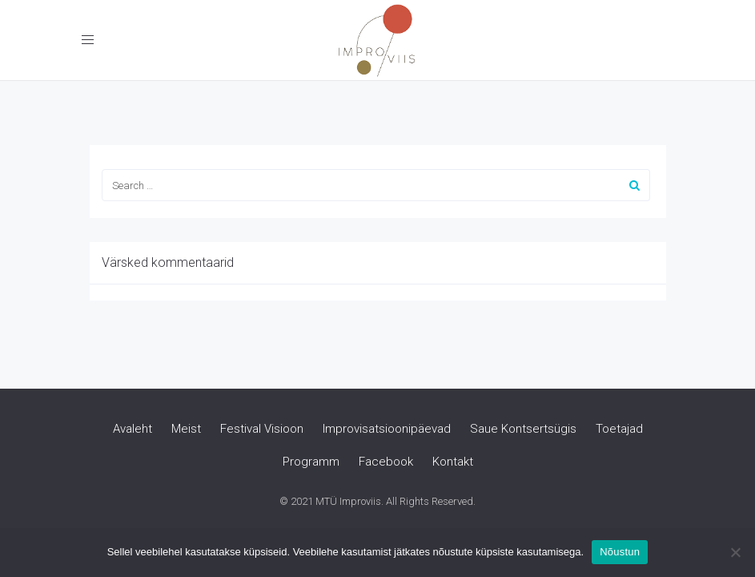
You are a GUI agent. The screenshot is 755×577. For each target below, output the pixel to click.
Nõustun (620, 552)
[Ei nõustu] (735, 552)
